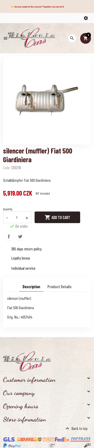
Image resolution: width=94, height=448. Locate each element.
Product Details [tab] (59, 286)
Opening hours (20, 406)
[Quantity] (17, 217)
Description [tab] (31, 286)
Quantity (7, 209)
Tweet (20, 236)
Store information (24, 419)
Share (9, 236)
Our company (19, 393)
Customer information (29, 379)
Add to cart (57, 217)
